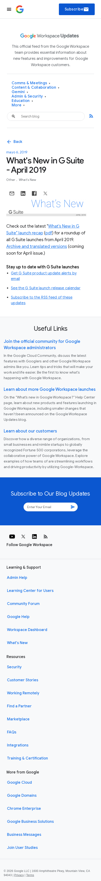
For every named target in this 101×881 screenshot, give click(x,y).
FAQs (11, 732)
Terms (30, 875)
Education (22, 101)
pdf (48, 233)
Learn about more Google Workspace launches (50, 389)
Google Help (18, 616)
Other (11, 180)
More (18, 105)
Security (14, 667)
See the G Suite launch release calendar (46, 288)
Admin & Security (29, 96)
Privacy (19, 875)
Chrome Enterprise (24, 808)
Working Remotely (23, 693)
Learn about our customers (30, 431)
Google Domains (22, 795)
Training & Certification (27, 758)
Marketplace (18, 719)
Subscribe (77, 9)
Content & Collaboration (35, 87)
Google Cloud (19, 782)
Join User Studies (22, 847)
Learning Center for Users (30, 590)
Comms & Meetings (31, 83)
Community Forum (23, 603)
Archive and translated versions (36, 246)
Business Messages (24, 834)
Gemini (20, 92)
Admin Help (17, 577)
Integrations (17, 745)
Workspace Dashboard (27, 630)
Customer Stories (22, 680)
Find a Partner (19, 706)
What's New (27, 180)
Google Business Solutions (30, 821)
